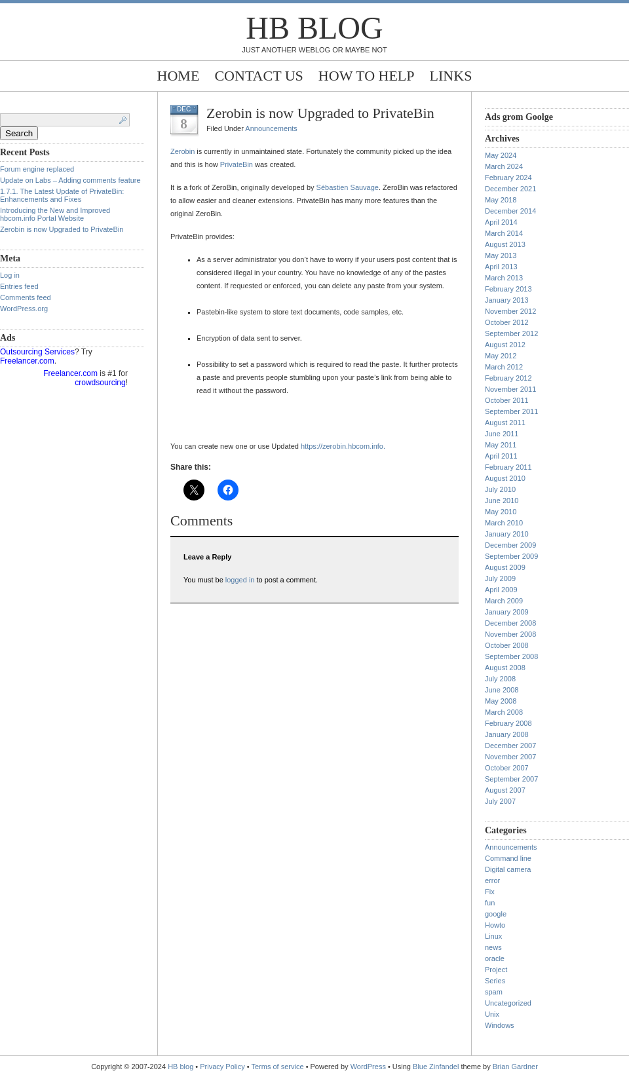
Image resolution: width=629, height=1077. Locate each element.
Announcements (271, 128)
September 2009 (511, 556)
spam (494, 992)
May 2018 (500, 200)
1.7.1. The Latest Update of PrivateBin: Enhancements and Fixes (62, 195)
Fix (490, 892)
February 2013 (508, 289)
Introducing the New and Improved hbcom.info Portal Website (55, 214)
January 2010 (507, 534)
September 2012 (511, 333)
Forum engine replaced (37, 169)
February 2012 (508, 378)
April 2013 (501, 267)
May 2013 (500, 255)
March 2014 (504, 233)
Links (451, 75)
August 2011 (505, 422)
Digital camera (508, 869)
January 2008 (507, 734)
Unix (492, 1014)
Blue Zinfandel (437, 1066)
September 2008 (511, 656)
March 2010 (504, 523)
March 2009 (504, 601)
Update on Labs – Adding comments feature (70, 180)
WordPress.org (24, 308)
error (492, 880)
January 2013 (507, 300)
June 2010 (501, 500)
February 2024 (508, 177)
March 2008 (504, 712)
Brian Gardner (515, 1066)
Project (496, 969)
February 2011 (508, 467)
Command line (508, 858)
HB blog (314, 27)
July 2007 (500, 801)
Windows (499, 1025)
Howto (495, 925)
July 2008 (500, 679)
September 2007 (511, 779)
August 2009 (505, 567)
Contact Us (258, 75)
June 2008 (501, 690)
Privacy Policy (223, 1066)
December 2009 (510, 545)
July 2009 (500, 578)
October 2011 (507, 400)
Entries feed (19, 286)
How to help (366, 75)
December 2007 (510, 745)
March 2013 (504, 278)
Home (178, 75)
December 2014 (510, 211)
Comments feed (25, 297)
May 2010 (500, 512)
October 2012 (507, 322)
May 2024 (500, 155)
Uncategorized (508, 1003)
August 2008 (505, 667)
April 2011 (501, 456)
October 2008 (507, 645)
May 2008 (500, 701)
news (493, 947)
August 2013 (505, 244)
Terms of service (278, 1066)
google (495, 914)
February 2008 (508, 723)
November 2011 (510, 389)
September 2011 (511, 411)
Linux (493, 936)
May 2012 (500, 356)
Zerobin (182, 151)
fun (490, 903)
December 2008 (510, 623)
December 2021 (510, 189)
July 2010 (500, 489)
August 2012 (505, 345)
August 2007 (505, 790)
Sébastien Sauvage (347, 187)
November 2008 (510, 634)
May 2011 (500, 445)
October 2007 (507, 768)
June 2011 (501, 434)
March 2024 (504, 166)
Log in (10, 275)
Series (495, 981)
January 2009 (507, 612)
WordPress (368, 1066)
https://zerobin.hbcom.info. (343, 446)
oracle (495, 958)
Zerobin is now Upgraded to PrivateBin (61, 229)
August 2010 (505, 478)
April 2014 (501, 222)
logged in (240, 580)
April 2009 (501, 590)
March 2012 (504, 367)
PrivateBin (236, 164)
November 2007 (510, 757)
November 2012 (510, 311)
